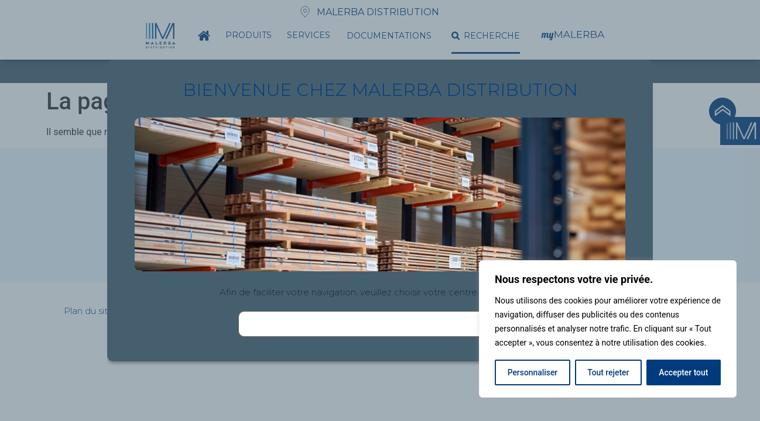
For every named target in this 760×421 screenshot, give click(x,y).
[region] (608, 329)
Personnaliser (532, 372)
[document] (380, 210)
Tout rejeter (608, 372)
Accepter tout (683, 372)
